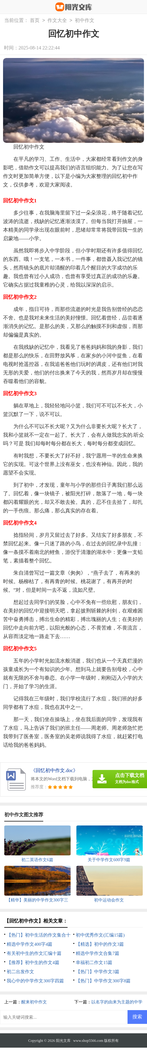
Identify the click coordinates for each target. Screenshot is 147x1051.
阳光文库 (63, 1040)
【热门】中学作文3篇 (97, 971)
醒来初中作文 (34, 1002)
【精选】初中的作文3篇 (100, 944)
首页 (35, 20)
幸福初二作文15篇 (94, 962)
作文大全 (57, 20)
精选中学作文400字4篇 (29, 944)
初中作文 (84, 20)
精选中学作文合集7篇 (97, 953)
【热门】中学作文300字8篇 (103, 980)
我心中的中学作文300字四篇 (35, 980)
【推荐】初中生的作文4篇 (33, 962)
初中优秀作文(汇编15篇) (100, 935)
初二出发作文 (20, 971)
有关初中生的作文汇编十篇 (34, 953)
